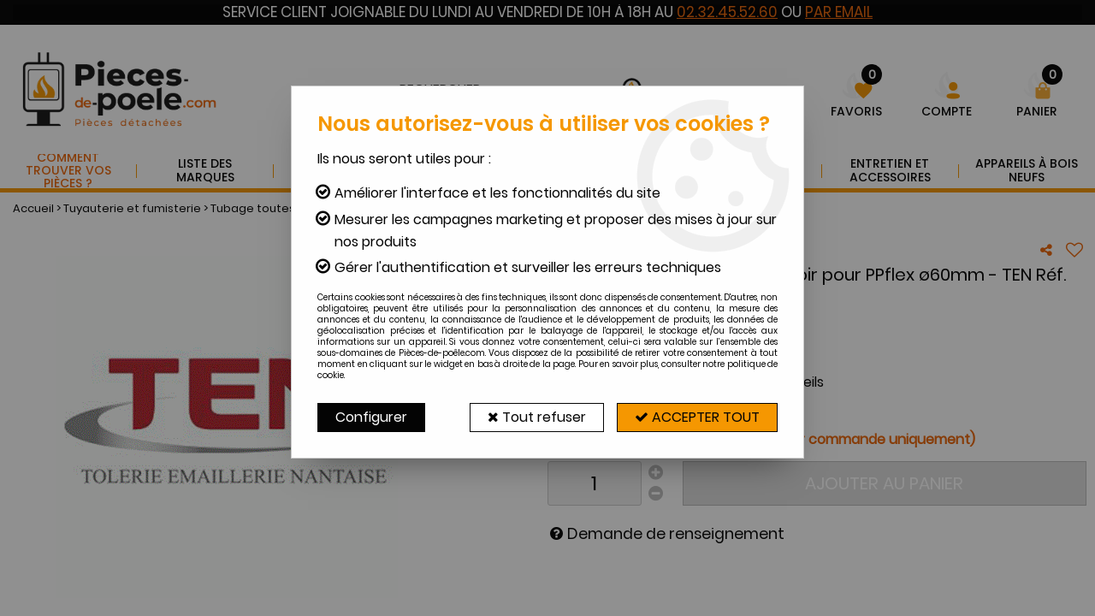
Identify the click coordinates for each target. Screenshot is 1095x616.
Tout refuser (537, 417)
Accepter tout (697, 417)
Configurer (371, 417)
